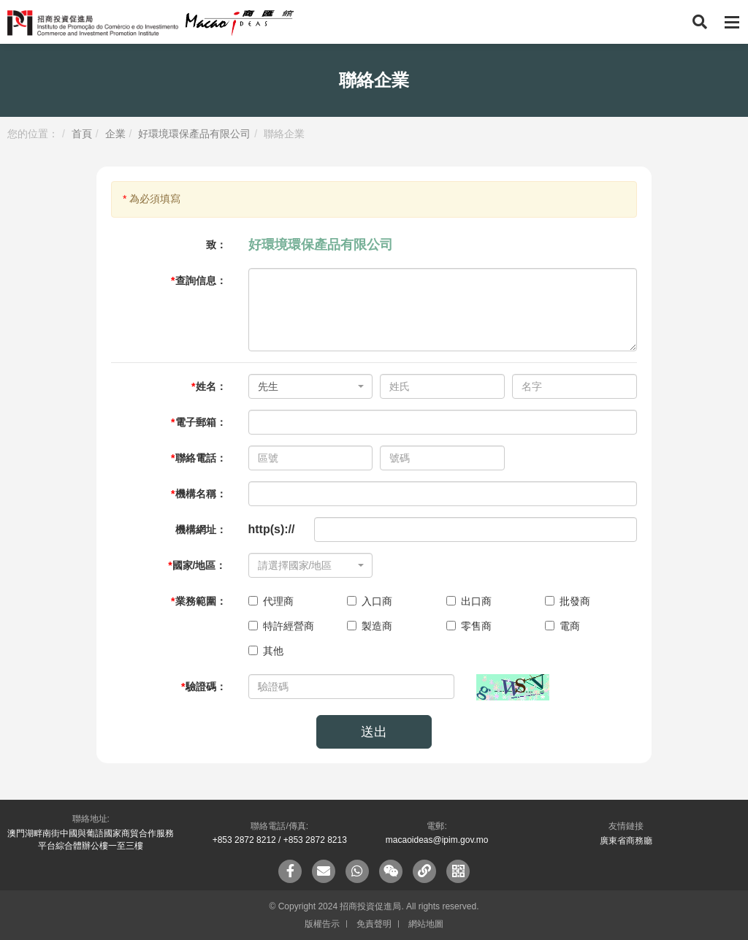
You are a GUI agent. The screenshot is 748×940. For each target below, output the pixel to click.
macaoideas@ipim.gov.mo (437, 840)
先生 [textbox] (268, 386)
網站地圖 (425, 924)
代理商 (271, 601)
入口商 (369, 601)
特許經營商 (281, 626)
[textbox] (306, 565)
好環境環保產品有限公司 (194, 134)
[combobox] (310, 386)
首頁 (82, 134)
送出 (374, 732)
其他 (265, 651)
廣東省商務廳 (626, 841)
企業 (115, 134)
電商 (562, 626)
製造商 (369, 626)
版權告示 (322, 924)
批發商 (567, 601)
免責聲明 (374, 924)
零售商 (469, 626)
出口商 (469, 601)
